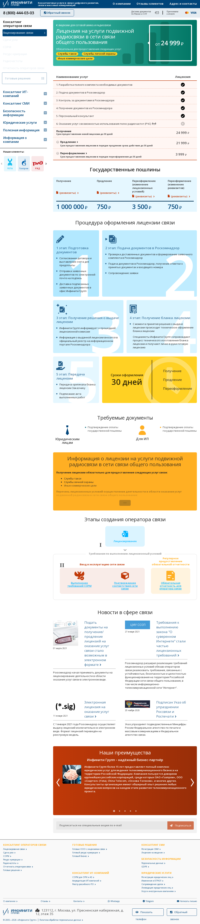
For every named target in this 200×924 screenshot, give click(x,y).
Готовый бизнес (79, 856)
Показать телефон (144, 913)
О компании (122, 3)
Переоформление (72, 153)
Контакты (77, 901)
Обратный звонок (57, 12)
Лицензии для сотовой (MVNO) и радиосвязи (84, 25)
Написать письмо (187, 901)
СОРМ (7, 47)
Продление (68, 142)
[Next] (46, 169)
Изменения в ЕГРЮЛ (151, 880)
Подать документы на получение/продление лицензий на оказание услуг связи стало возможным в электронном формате (96, 646)
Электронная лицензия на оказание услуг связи (96, 711)
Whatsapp (114, 901)
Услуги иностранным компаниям (157, 891)
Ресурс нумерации (15, 54)
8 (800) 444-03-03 (18, 13)
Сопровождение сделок (152, 884)
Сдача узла (10, 40)
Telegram (148, 901)
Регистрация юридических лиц (156, 877)
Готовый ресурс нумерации (85, 852)
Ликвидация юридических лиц (156, 887)
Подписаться (180, 825)
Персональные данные (152, 863)
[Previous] (1, 169)
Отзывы (44, 901)
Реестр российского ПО (83, 884)
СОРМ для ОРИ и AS (82, 877)
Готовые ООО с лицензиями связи (88, 849)
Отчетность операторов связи (19, 70)
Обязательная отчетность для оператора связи (170, 588)
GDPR (144, 866)
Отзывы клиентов (150, 3)
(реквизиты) (67, 195)
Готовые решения (16, 84)
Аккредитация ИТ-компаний (85, 880)
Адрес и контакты (183, 3)
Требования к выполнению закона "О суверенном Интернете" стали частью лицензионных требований (171, 641)
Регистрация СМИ (150, 849)
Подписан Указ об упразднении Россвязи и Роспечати (171, 711)
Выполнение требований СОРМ (79, 586)
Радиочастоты (13, 61)
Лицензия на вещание (152, 852)
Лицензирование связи (18, 33)
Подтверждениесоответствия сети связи (125, 588)
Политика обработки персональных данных (60, 920)
